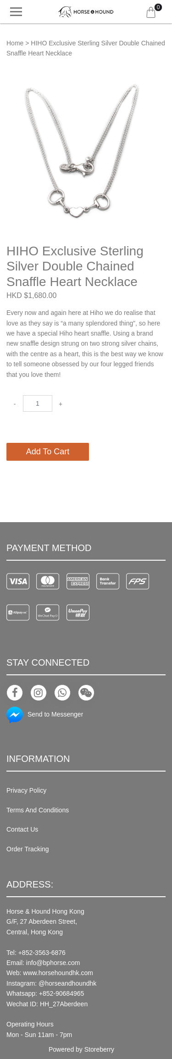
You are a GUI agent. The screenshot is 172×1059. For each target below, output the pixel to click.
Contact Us (22, 829)
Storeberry (99, 1049)
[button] (157, 81)
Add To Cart (48, 451)
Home (14, 43)
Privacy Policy (26, 790)
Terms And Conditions (37, 810)
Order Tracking (27, 849)
